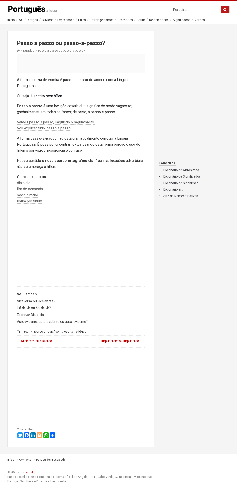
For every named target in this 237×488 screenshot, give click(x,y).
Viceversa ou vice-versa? (36, 301)
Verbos (199, 20)
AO (21, 20)
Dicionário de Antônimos (181, 170)
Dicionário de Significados (182, 176)
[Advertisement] (81, 64)
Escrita (68, 331)
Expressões (65, 20)
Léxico (82, 331)
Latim (141, 20)
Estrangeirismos (102, 20)
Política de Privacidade (50, 459)
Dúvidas (47, 20)
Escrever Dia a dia (30, 315)
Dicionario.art (173, 189)
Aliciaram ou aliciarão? (35, 341)
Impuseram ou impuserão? (123, 341)
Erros (82, 20)
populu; (30, 472)
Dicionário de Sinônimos (180, 183)
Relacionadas (159, 20)
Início (11, 20)
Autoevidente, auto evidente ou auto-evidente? (52, 322)
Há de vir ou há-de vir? (34, 308)
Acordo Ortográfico (46, 331)
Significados (181, 20)
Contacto (25, 459)
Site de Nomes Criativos (180, 196)
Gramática (125, 20)
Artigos (32, 20)
